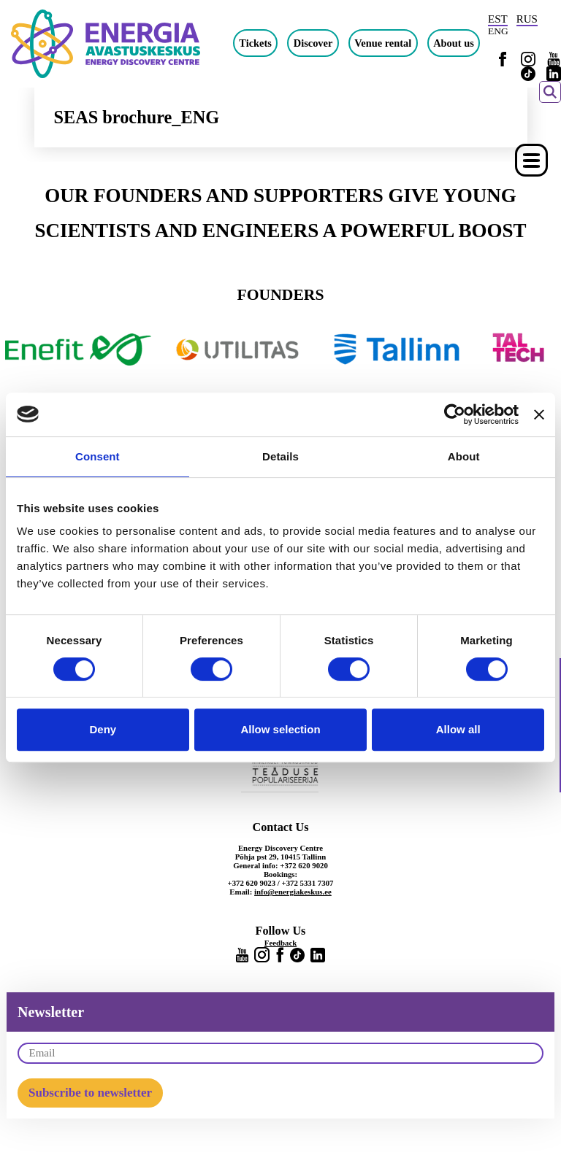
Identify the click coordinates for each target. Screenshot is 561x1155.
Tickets (255, 43)
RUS (527, 19)
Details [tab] (280, 456)
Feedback (280, 942)
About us (453, 43)
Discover (313, 43)
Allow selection (280, 729)
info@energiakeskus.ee (293, 891)
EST (498, 19)
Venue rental (382, 43)
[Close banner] (539, 414)
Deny (102, 729)
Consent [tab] (97, 456)
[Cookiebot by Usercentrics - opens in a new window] (455, 414)
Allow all (458, 729)
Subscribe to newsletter (90, 1093)
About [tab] (464, 456)
